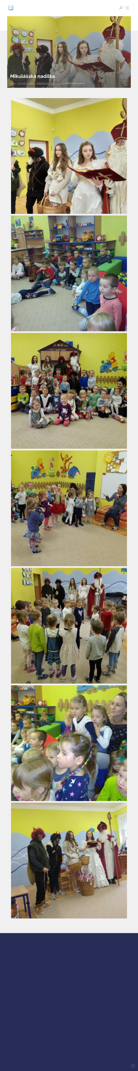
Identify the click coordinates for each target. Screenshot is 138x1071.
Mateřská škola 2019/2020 (50, 83)
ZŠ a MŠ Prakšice (26, 83)
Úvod (12, 83)
